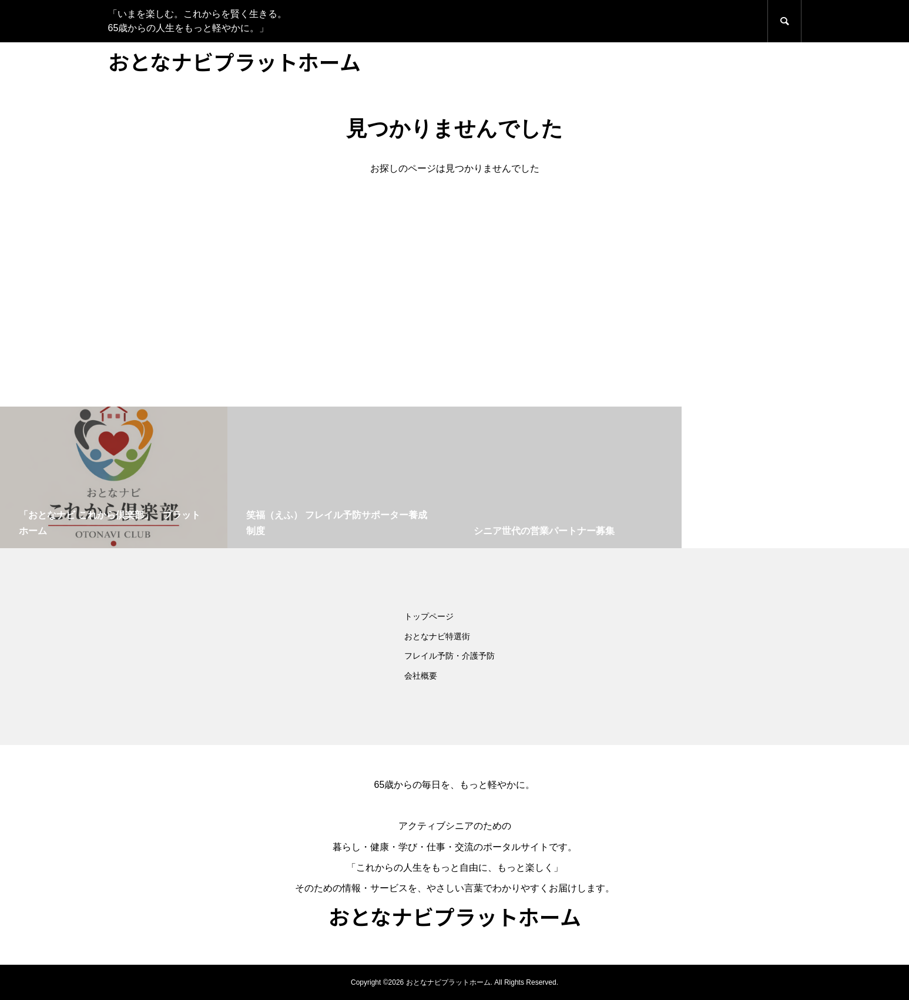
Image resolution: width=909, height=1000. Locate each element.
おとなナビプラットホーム (234, 61)
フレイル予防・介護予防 (449, 655)
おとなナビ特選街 (437, 636)
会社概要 (420, 675)
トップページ (429, 616)
